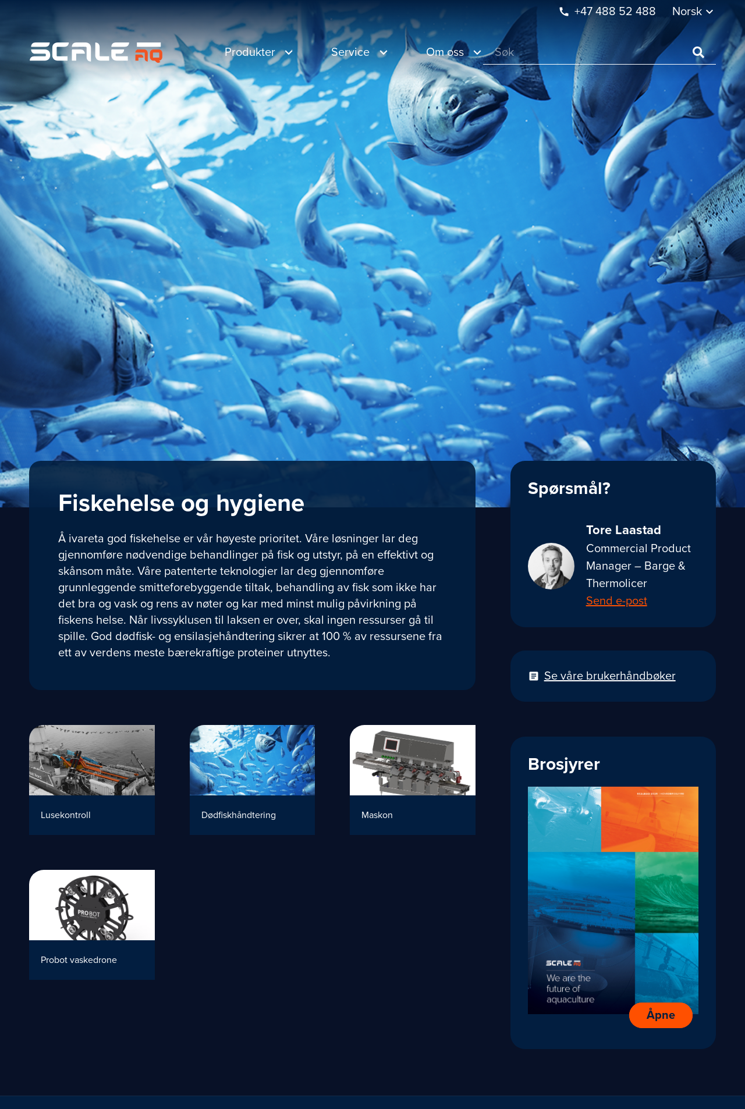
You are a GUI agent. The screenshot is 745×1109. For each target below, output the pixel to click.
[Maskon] (413, 780)
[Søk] (599, 53)
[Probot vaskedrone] (92, 925)
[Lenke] (96, 52)
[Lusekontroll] (92, 780)
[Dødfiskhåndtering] (252, 780)
